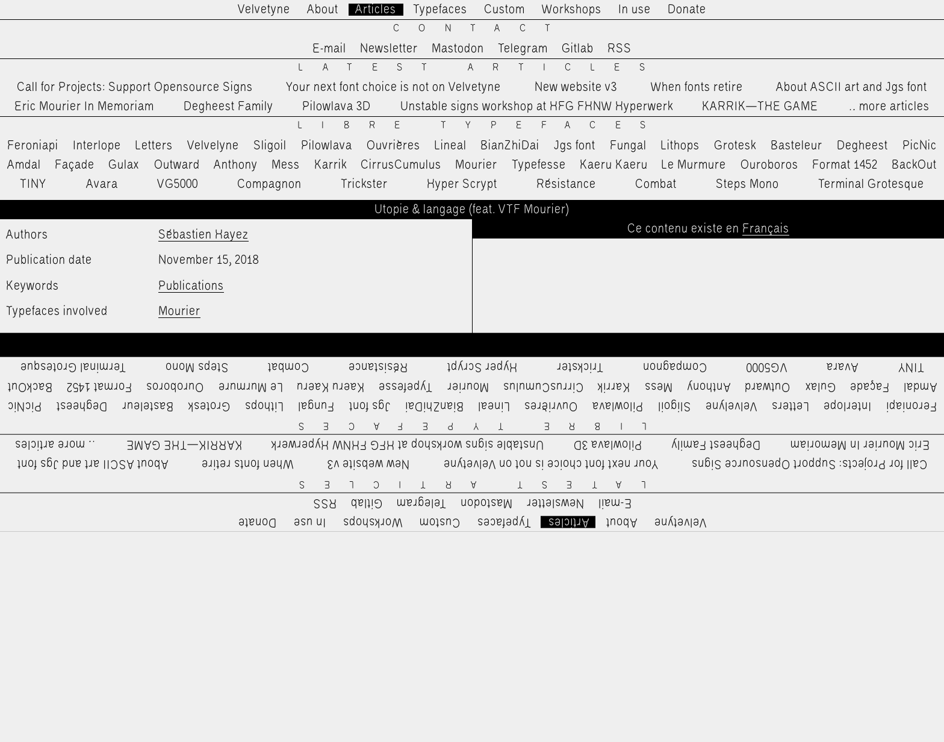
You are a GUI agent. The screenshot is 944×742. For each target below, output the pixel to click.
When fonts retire (697, 87)
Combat (656, 184)
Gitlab (578, 49)
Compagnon (269, 184)
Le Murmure (694, 165)
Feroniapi (32, 146)
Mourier (476, 165)
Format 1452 (845, 165)
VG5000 (177, 184)
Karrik (330, 165)
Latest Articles (481, 67)
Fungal (628, 146)
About (322, 10)
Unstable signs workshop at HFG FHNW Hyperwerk (536, 107)
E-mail (329, 49)
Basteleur (796, 146)
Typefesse (539, 165)
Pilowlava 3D (336, 107)
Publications (191, 286)
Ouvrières (393, 146)
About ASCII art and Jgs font (851, 87)
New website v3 (576, 87)
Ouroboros (769, 165)
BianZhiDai (509, 146)
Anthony (236, 165)
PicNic (919, 146)
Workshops (571, 10)
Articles (375, 10)
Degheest (862, 146)
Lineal (451, 146)
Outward (177, 165)
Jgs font (574, 146)
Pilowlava (326, 146)
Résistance (566, 184)
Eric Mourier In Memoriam (84, 107)
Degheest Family (228, 107)
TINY (33, 184)
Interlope (97, 146)
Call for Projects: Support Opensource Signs (135, 87)
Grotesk (735, 146)
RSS (619, 49)
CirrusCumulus (401, 165)
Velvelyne (213, 146)
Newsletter (389, 49)
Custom (504, 10)
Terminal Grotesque (871, 184)
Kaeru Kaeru (614, 165)
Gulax (124, 165)
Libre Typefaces (481, 125)
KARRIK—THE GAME (760, 107)
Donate (687, 10)
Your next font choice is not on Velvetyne (393, 87)
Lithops (680, 146)
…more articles (889, 107)
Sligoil (270, 146)
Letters (154, 146)
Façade (75, 165)
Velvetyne (264, 10)
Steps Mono (747, 184)
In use (634, 10)
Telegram (523, 49)
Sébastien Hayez (203, 235)
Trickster (364, 184)
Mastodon (458, 49)
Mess (286, 165)
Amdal (24, 165)
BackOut (914, 165)
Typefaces (440, 10)
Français (765, 229)
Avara (102, 184)
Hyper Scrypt (462, 184)
